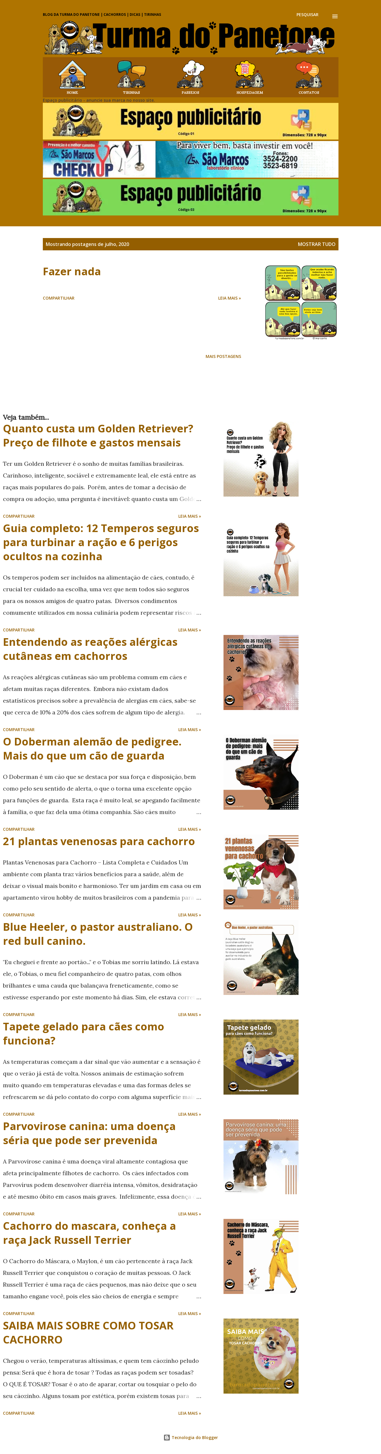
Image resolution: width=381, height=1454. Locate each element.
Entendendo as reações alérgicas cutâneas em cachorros (90, 649)
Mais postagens (223, 356)
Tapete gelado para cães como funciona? (83, 1033)
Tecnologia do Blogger (190, 1437)
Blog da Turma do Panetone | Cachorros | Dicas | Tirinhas (102, 14)
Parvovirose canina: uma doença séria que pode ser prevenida (89, 1133)
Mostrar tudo (317, 244)
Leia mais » (229, 298)
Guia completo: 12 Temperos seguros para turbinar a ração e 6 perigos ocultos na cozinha (101, 542)
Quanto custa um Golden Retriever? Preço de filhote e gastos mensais (98, 435)
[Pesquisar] (308, 14)
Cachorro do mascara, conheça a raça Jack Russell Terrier (89, 1233)
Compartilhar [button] (58, 298)
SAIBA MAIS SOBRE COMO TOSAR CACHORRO (88, 1332)
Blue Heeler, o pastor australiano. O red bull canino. (98, 934)
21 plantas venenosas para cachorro (99, 841)
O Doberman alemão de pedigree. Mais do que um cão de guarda (92, 748)
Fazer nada (72, 271)
